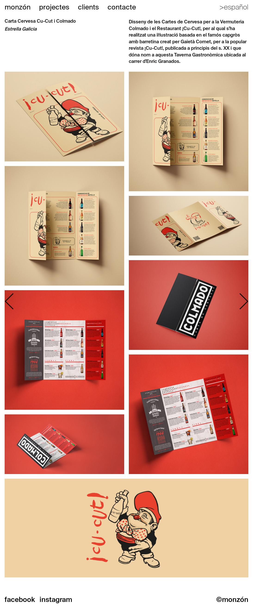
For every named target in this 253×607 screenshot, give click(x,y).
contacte (122, 7)
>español (233, 7)
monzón (18, 7)
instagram (56, 599)
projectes (54, 7)
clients (88, 7)
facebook (20, 599)
